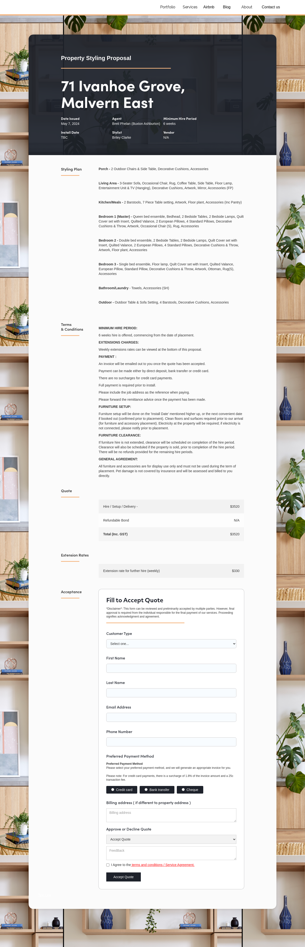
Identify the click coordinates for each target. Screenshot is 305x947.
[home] (81, 7)
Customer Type (119, 633)
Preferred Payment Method (130, 756)
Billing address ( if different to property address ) (148, 802)
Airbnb (208, 7)
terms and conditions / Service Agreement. (162, 865)
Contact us (271, 7)
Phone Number (119, 731)
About (246, 7)
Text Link (44, 895)
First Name (115, 657)
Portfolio (167, 7)
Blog (226, 7)
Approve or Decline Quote (128, 828)
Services (190, 7)
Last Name (115, 682)
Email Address (118, 706)
